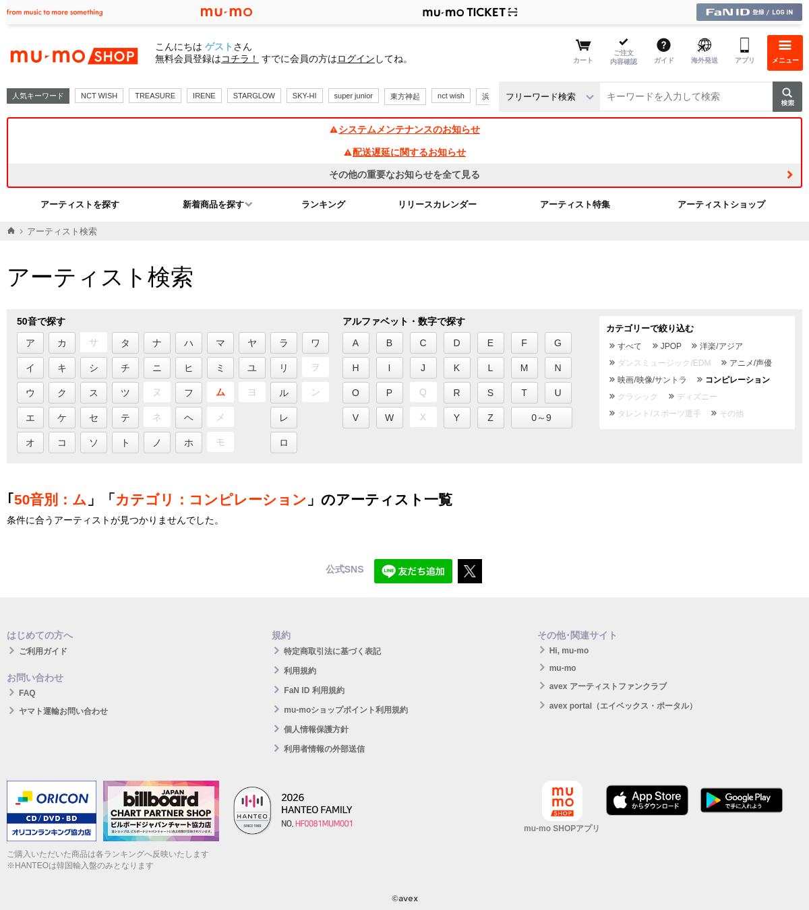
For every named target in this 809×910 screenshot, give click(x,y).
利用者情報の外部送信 (324, 749)
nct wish (451, 96)
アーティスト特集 (575, 204)
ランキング (323, 204)
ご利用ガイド (43, 651)
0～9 (541, 417)
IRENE (204, 96)
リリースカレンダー (437, 204)
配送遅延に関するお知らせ (404, 152)
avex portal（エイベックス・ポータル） (623, 706)
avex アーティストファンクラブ (608, 686)
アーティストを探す (79, 204)
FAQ (27, 693)
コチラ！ (240, 58)
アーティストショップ (721, 204)
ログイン (356, 58)
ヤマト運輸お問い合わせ (63, 711)
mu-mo (562, 668)
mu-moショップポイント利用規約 (346, 710)
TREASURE (155, 96)
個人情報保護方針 (316, 729)
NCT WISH (99, 96)
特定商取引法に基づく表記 (332, 651)
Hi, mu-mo (569, 650)
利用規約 (300, 671)
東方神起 (405, 96)
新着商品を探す (213, 204)
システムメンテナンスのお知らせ (404, 129)
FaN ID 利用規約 (314, 690)
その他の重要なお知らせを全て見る (404, 174)
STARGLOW (254, 96)
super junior (353, 96)
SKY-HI (305, 96)
